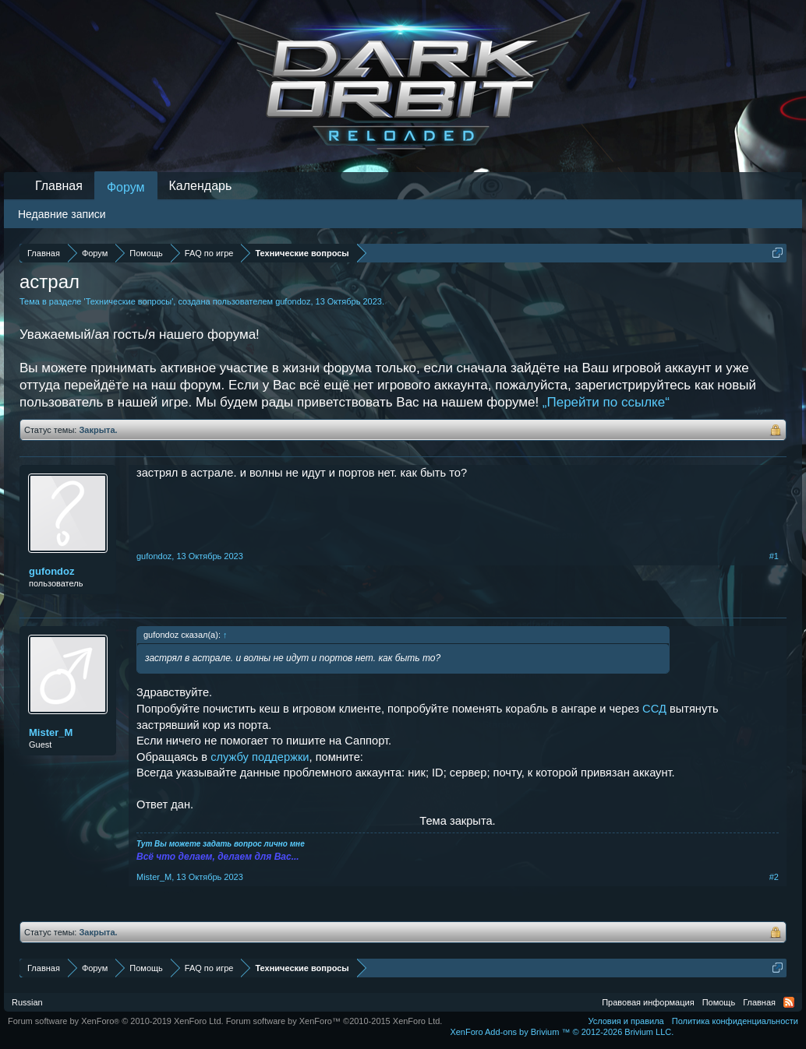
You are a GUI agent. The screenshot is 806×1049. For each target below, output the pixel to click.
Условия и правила (625, 1021)
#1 (774, 556)
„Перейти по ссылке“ (606, 402)
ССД (654, 708)
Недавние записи (62, 214)
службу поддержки (259, 757)
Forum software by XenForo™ (334, 1021)
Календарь (200, 185)
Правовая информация (648, 1002)
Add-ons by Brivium (561, 1032)
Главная (59, 185)
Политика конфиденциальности (735, 1021)
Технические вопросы (129, 301)
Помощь (719, 1002)
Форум (126, 187)
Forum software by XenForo (116, 1021)
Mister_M (50, 732)
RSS (788, 1002)
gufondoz (292, 301)
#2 (774, 877)
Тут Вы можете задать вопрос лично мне (220, 844)
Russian (27, 1002)
